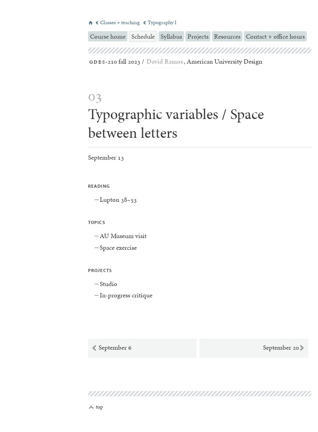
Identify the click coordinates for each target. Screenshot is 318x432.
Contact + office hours (275, 36)
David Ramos (165, 61)
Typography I (160, 22)
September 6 (111, 348)
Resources (227, 36)
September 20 (284, 348)
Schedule (143, 36)
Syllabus (171, 36)
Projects (197, 36)
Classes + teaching (118, 22)
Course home (107, 36)
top (96, 407)
